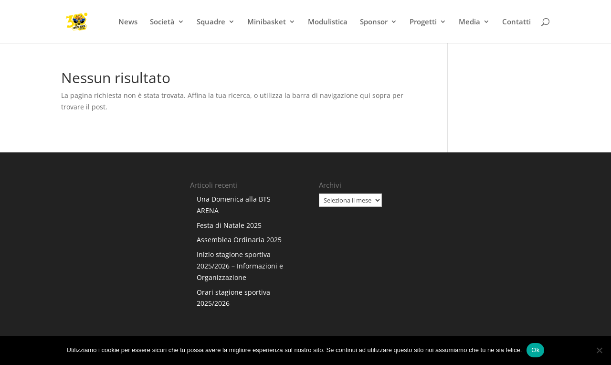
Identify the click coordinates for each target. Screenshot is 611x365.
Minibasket (266, 22)
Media (469, 22)
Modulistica (328, 22)
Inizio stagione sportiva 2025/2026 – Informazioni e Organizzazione (240, 266)
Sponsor (374, 22)
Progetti (423, 22)
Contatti (516, 22)
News (127, 22)
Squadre (211, 22)
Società (162, 22)
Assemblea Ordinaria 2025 (239, 239)
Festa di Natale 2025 (229, 225)
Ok (535, 350)
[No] (599, 350)
